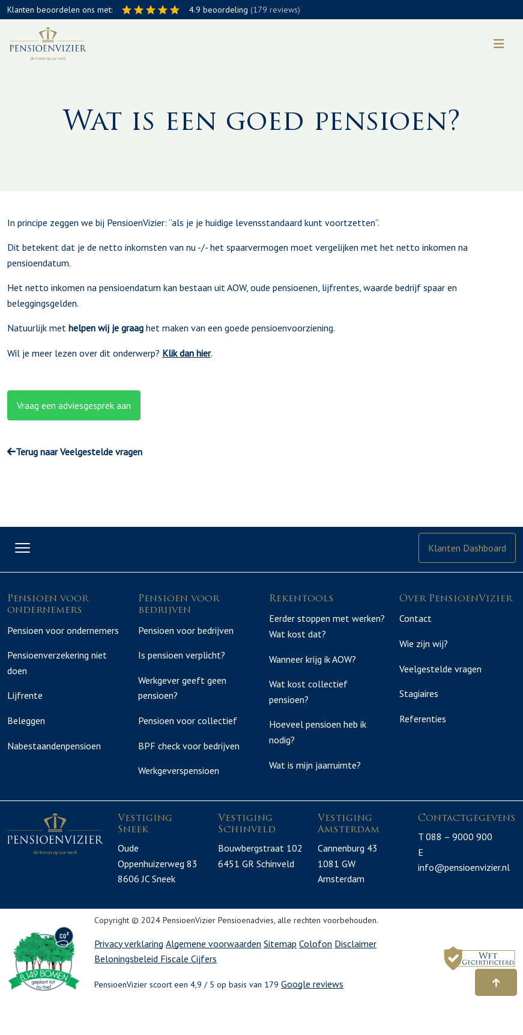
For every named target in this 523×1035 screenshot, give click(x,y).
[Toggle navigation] (499, 43)
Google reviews (312, 1012)
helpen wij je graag (106, 328)
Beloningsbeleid (127, 986)
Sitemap (280, 971)
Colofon (315, 971)
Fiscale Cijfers (188, 986)
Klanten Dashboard (467, 548)
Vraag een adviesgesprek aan (74, 405)
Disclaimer (355, 971)
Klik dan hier (186, 353)
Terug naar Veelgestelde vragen (74, 452)
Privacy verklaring (128, 971)
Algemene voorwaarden (213, 971)
